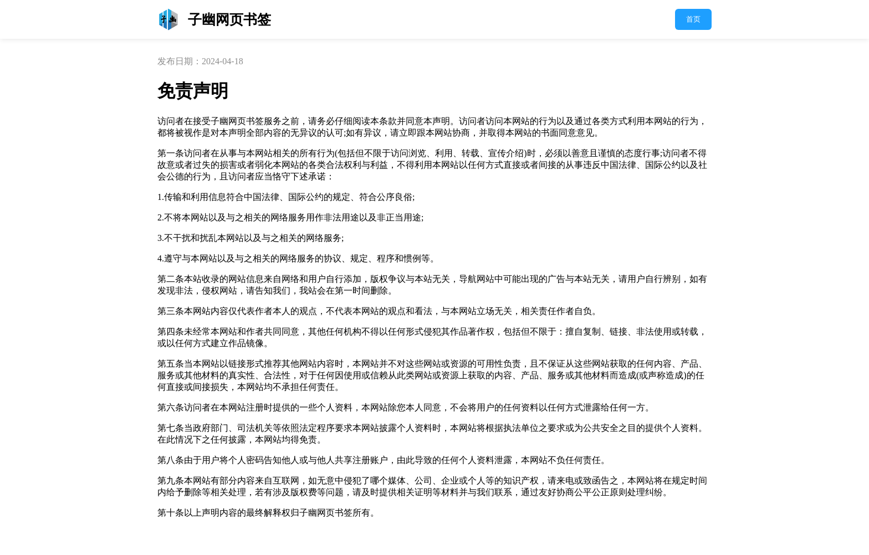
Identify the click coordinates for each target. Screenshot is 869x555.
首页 (693, 19)
